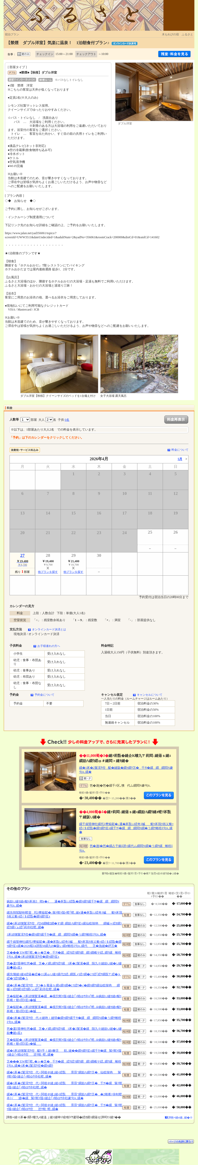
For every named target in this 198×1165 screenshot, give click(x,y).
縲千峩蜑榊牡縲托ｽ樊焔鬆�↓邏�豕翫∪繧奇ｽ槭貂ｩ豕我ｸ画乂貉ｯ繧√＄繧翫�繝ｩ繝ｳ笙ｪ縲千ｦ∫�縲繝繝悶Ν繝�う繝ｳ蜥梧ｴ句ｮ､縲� (126, 828)
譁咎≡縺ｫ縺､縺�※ (180, 1117)
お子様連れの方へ (48, 645)
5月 (180, 459)
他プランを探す (48, 571)
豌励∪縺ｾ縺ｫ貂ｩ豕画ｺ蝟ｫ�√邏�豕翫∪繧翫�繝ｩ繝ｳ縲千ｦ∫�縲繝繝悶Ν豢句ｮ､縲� (63, 903)
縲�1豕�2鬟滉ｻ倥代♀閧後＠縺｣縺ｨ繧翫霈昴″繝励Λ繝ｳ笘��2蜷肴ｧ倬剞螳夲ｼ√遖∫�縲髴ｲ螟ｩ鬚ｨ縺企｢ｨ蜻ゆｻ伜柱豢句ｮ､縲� (64, 1096)
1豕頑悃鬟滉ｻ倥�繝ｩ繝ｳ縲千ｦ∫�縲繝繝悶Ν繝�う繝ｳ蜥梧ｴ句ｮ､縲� (56, 934)
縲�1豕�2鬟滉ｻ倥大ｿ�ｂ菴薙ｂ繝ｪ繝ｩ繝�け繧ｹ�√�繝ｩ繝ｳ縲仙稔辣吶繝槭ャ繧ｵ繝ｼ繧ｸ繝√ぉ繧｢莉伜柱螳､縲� (63, 987)
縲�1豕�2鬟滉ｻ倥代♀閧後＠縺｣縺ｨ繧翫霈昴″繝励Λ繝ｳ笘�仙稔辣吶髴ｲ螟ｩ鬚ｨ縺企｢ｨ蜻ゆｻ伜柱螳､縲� (64, 1074)
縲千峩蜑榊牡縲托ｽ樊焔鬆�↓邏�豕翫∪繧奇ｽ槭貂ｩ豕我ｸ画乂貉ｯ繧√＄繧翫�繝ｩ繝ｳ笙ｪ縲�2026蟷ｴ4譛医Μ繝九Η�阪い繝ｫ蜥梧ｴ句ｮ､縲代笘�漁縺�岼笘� (64, 944)
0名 (67, 420)
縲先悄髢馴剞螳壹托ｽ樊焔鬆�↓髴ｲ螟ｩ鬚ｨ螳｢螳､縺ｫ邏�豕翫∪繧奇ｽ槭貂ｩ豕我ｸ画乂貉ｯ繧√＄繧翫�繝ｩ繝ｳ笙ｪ (64, 914)
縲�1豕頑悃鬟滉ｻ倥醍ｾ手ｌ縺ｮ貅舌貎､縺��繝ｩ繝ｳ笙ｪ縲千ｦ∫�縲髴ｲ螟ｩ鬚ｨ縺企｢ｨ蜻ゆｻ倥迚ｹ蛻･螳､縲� (64, 1053)
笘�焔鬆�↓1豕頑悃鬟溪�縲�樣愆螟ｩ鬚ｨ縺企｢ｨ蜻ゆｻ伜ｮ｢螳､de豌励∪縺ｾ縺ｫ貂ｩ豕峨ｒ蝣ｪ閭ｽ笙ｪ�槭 (64, 998)
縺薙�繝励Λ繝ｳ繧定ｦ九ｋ (159, 795)
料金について (179, 449)
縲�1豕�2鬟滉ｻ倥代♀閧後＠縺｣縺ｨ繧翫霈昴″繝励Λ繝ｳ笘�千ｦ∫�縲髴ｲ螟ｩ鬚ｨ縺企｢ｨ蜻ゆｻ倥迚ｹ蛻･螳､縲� (64, 1107)
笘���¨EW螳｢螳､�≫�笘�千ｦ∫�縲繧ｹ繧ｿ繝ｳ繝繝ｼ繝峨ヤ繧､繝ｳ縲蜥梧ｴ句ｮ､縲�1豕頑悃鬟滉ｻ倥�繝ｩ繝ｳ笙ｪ (64, 954)
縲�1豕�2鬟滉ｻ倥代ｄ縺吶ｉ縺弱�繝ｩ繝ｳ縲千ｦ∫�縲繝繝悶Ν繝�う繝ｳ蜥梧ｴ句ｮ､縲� (64, 1020)
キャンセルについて (149, 694)
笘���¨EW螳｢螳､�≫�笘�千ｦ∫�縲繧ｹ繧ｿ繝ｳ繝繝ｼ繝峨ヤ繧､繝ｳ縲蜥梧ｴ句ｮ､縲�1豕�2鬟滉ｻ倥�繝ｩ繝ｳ (64, 1063)
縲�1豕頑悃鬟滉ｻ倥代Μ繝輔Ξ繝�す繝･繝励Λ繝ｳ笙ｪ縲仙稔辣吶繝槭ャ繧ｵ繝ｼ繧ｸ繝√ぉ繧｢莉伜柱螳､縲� (64, 925)
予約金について (44, 694)
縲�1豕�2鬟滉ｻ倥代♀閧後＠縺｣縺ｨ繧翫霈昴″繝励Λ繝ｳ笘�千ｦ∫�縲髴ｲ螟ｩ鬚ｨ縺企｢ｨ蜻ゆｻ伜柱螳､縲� (64, 1085)
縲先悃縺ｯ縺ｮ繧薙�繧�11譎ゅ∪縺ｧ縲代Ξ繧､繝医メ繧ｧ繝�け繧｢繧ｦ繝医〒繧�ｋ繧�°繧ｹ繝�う (64, 976)
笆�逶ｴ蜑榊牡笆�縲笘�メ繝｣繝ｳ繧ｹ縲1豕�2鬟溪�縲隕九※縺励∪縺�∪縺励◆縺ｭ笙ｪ (64, 965)
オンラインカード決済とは (49, 629)
